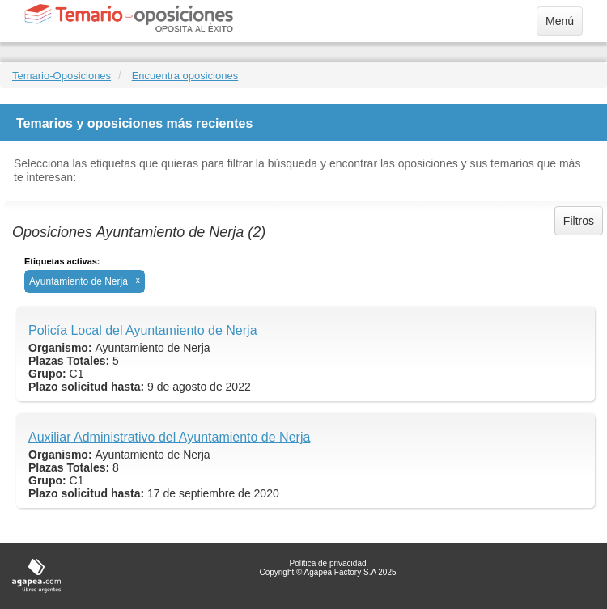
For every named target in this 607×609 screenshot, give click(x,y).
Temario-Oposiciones (61, 76)
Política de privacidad (327, 563)
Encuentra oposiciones (185, 76)
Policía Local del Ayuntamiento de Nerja (142, 330)
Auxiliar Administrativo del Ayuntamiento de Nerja (169, 437)
